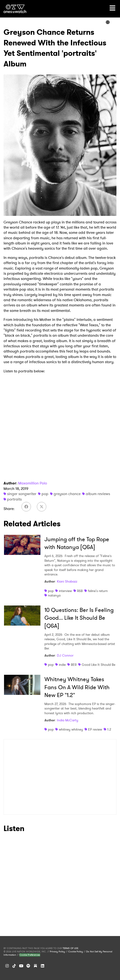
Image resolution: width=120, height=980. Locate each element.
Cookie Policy (75, 951)
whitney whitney (71, 729)
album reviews (98, 494)
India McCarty (67, 720)
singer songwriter (21, 494)
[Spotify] (28, 965)
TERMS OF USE (70, 948)
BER (74, 664)
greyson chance (67, 494)
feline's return (98, 590)
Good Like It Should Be (98, 664)
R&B (80, 590)
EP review (95, 729)
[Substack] (35, 965)
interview (65, 590)
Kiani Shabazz (67, 581)
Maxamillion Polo (32, 483)
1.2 (109, 729)
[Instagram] (7, 965)
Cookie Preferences (29, 955)
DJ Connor (65, 655)
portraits (14, 499)
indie (62, 664)
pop (45, 494)
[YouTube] (21, 965)
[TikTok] (14, 965)
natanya (54, 595)
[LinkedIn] (42, 965)
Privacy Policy (57, 951)
